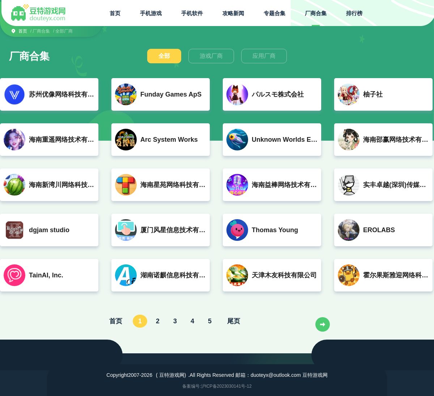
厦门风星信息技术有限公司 (173, 230)
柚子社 (373, 94)
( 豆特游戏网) (171, 375)
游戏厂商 (211, 56)
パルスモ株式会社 (278, 94)
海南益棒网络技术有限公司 (285, 184)
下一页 (322, 324)
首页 (115, 13)
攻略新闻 (233, 13)
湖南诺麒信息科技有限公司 (173, 275)
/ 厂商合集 (40, 31)
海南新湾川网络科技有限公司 (62, 184)
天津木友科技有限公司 (284, 275)
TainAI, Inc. (46, 275)
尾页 (233, 320)
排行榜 (354, 13)
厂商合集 (316, 13)
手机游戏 (151, 13)
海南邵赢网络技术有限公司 (396, 139)
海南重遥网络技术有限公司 (62, 139)
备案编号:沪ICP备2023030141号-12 (216, 386)
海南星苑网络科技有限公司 (173, 184)
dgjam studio (49, 230)
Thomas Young (275, 230)
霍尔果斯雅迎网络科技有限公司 (396, 275)
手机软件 (192, 13)
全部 (164, 56)
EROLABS (379, 230)
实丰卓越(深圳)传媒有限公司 (396, 184)
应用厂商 (264, 56)
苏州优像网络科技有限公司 (62, 94)
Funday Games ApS (170, 94)
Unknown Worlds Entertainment (285, 139)
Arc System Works (169, 139)
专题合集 (274, 13)
